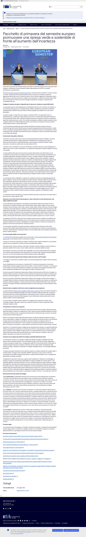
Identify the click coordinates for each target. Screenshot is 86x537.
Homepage (5, 24)
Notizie (17, 28)
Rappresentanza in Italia (23, 490)
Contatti (74, 24)
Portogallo (46, 458)
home (4, 28)
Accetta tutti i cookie (57, 530)
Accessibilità (64, 523)
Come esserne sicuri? (24, 0)
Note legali (57, 523)
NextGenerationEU (7, 479)
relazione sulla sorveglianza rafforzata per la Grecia (26, 291)
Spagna (39, 458)
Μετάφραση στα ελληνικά (11, 17)
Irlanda (33, 458)
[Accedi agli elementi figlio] (16, 24)
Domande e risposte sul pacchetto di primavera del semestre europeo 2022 (22, 436)
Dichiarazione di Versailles (9, 476)
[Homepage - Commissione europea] (13, 6)
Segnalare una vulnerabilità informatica (11, 523)
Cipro (28, 458)
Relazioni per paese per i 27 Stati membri (13, 442)
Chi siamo (12, 24)
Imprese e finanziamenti (46, 24)
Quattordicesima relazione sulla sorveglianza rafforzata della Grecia (20, 456)
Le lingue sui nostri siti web (28, 523)
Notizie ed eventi (33, 24)
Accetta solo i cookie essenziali (71, 530)
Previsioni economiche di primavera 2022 (13, 470)
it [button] (50, 7)
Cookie (37, 523)
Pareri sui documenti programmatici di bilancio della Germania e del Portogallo (22, 453)
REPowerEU (14, 108)
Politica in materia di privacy (47, 523)
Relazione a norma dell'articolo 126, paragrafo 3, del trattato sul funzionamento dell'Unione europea (28, 450)
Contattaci (34, 520)
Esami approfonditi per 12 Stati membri (12, 447)
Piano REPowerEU (7, 473)
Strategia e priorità (22, 24)
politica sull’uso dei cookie (25, 531)
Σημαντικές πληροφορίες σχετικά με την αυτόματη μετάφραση (31, 17)
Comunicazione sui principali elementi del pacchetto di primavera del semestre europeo (25, 439)
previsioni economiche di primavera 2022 (19, 93)
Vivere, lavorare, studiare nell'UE (62, 24)
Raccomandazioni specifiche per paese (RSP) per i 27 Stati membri (20, 444)
